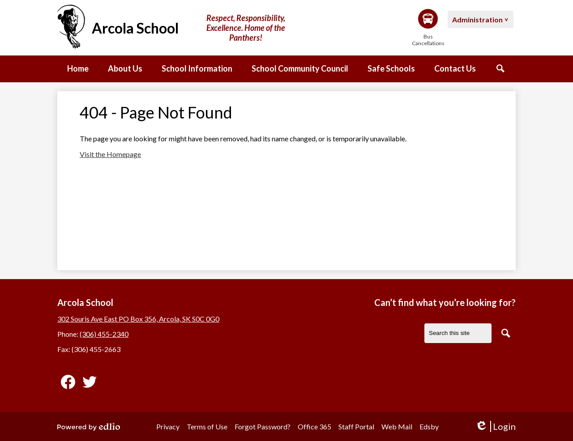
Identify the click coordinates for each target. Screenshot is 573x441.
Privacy (168, 426)
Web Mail (396, 426)
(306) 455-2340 (104, 334)
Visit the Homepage (110, 154)
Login (495, 426)
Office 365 (314, 426)
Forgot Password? (263, 426)
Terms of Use (207, 426)
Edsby (429, 426)
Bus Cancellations (428, 28)
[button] (125, 68)
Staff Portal (356, 426)
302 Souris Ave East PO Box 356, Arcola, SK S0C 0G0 (138, 318)
